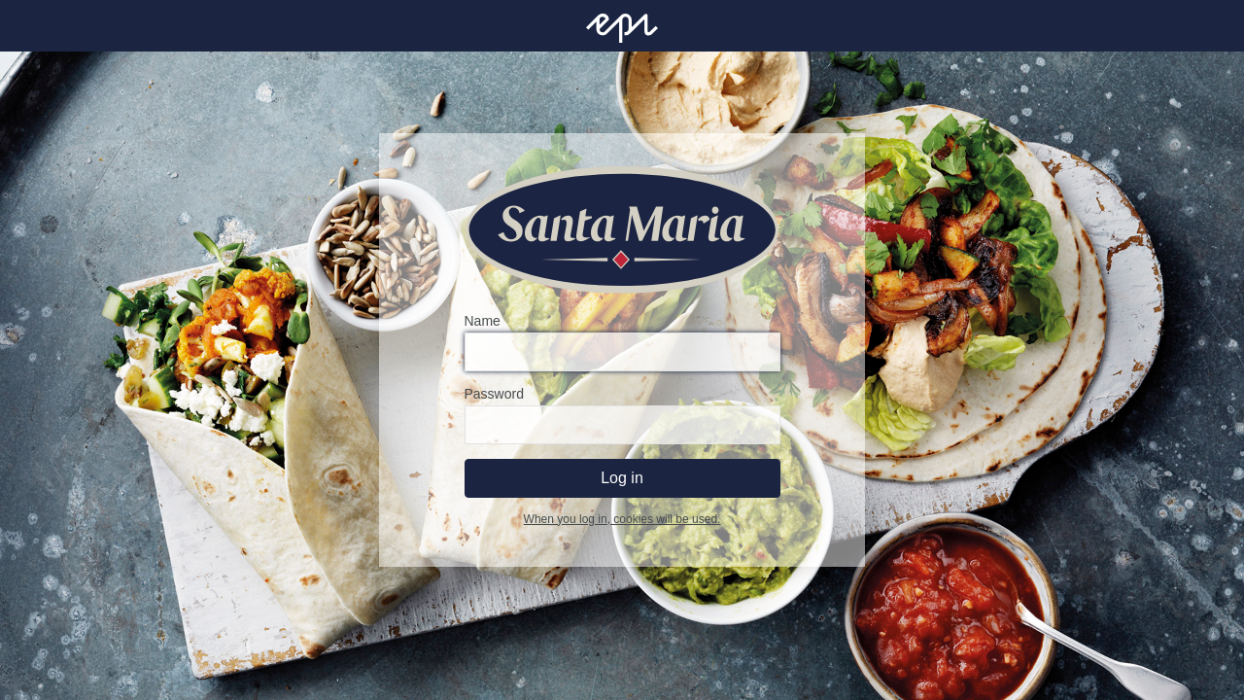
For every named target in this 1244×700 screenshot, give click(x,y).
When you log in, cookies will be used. (622, 519)
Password (494, 394)
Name (483, 321)
